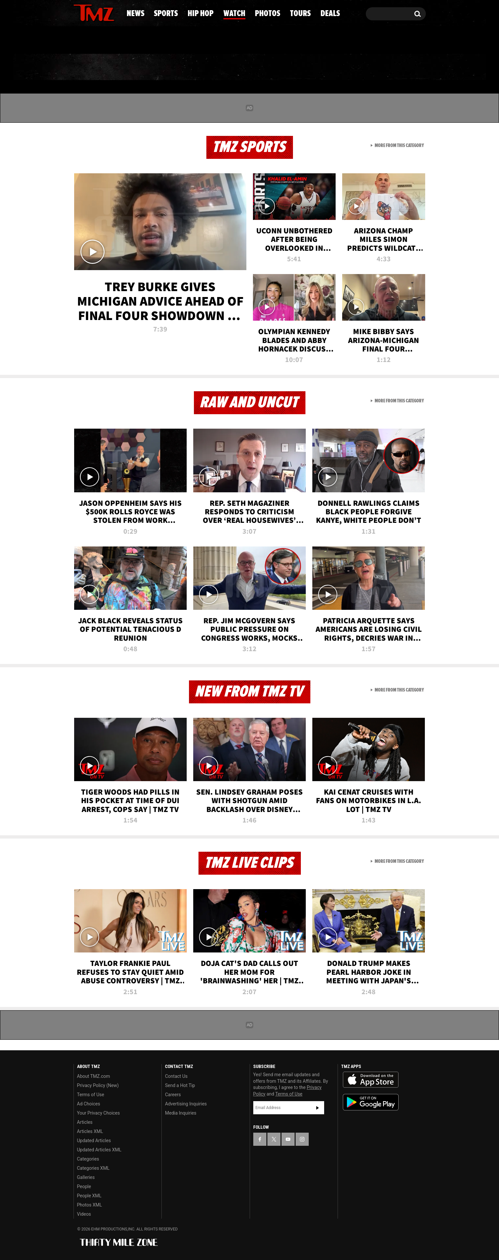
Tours (351, 67)
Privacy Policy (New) (98, 1085)
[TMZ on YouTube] (288, 1139)
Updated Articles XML (99, 1149)
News (89, 67)
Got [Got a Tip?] (94, 40)
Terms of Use (90, 1094)
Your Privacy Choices (98, 1113)
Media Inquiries (180, 1113)
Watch (246, 67)
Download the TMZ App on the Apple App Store (371, 1080)
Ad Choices (88, 1103)
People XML (89, 1195)
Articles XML (90, 1131)
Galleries (86, 1177)
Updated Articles (94, 1140)
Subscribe (317, 1107)
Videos (84, 1214)
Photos (300, 67)
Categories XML (93, 1168)
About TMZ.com (93, 1076)
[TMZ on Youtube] (100, 12)
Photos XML (89, 1204)
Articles (85, 1122)
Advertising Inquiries (186, 1103)
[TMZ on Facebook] (78, 12)
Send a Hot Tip (180, 1085)
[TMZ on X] (88, 12)
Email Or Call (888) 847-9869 (149, 40)
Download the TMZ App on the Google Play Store (371, 1102)
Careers (173, 1094)
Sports (138, 67)
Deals (399, 67)
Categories (88, 1159)
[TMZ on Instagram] (112, 12)
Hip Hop (193, 67)
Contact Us (176, 1076)
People (84, 1186)
